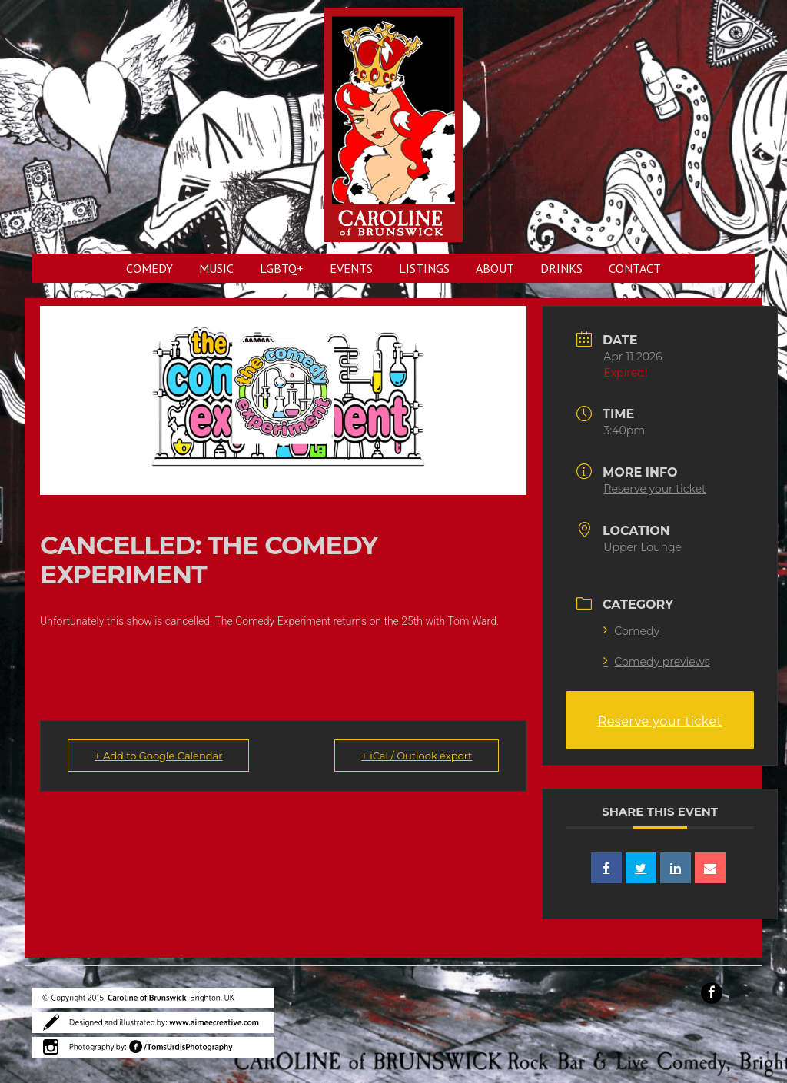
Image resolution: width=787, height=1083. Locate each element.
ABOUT (495, 268)
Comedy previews (656, 662)
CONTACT (635, 268)
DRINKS (561, 268)
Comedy (631, 631)
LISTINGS (424, 268)
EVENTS (351, 268)
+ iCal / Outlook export (416, 755)
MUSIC (216, 268)
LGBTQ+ (282, 268)
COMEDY (149, 268)
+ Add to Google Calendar (158, 755)
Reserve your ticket (654, 489)
